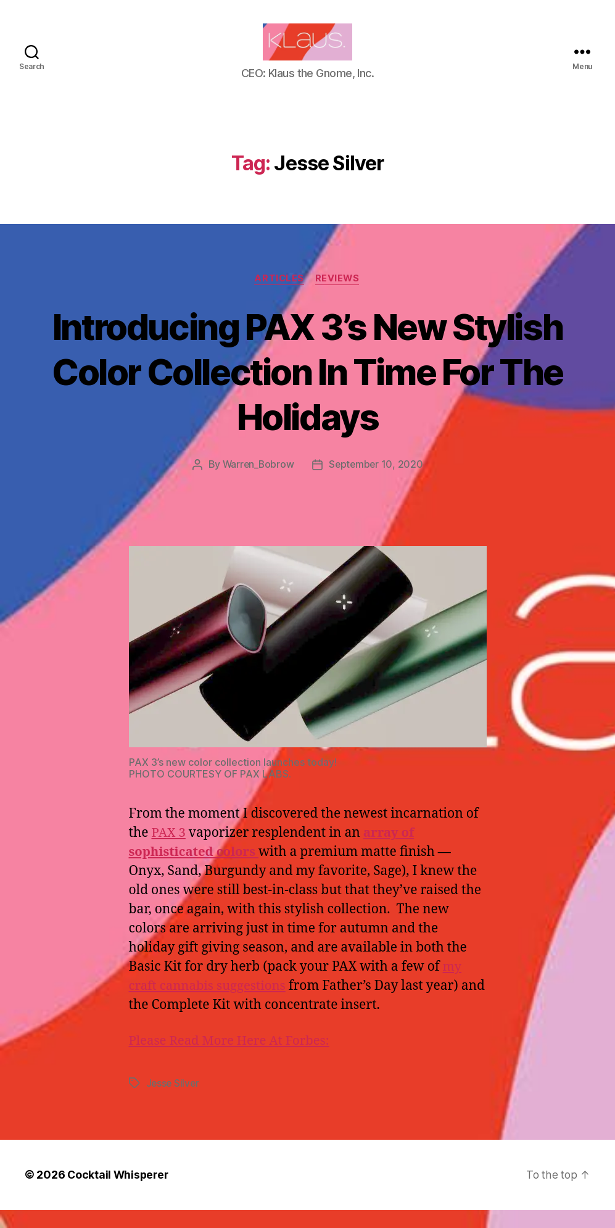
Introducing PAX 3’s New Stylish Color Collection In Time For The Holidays (307, 389)
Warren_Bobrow (257, 484)
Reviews (338, 297)
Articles (278, 297)
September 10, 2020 (376, 484)
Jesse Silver (173, 1101)
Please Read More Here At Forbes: (232, 1059)
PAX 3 (168, 852)
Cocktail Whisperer (119, 1193)
